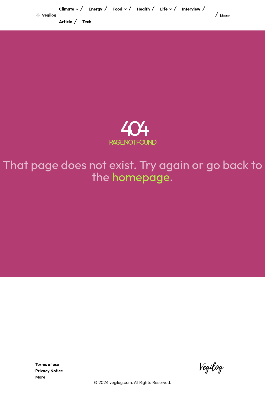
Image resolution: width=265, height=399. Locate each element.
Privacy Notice (49, 370)
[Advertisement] (132, 316)
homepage (141, 176)
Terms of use (47, 364)
